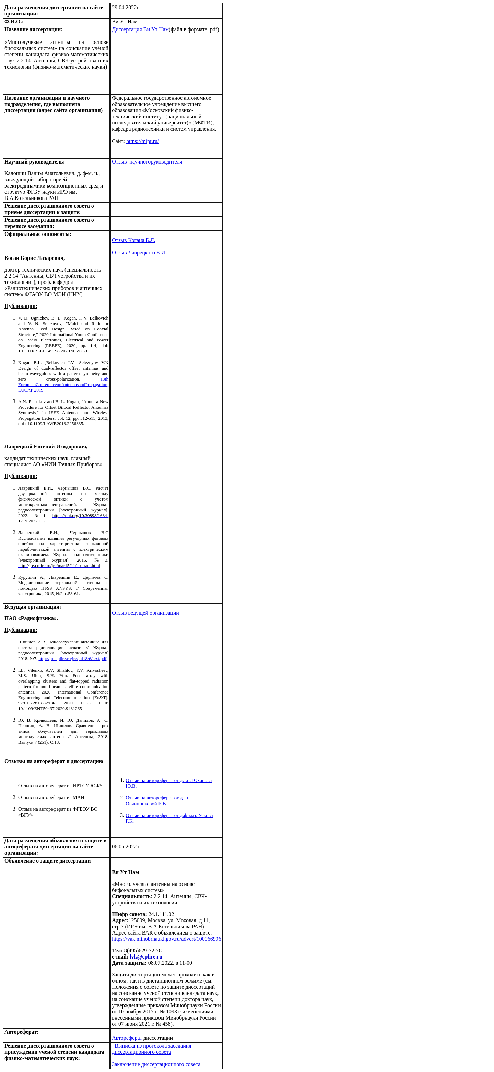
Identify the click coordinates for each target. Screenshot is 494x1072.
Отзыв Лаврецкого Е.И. (139, 252)
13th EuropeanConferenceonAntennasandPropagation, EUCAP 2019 (63, 384)
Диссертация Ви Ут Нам (140, 29)
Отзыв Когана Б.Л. (133, 240)
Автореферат (127, 1038)
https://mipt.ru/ (142, 141)
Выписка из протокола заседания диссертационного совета (151, 1049)
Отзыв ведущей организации (145, 613)
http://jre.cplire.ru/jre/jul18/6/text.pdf (72, 658)
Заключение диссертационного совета (156, 1064)
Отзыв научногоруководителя (147, 162)
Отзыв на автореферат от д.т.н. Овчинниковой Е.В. (158, 800)
